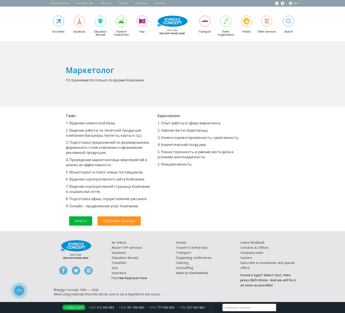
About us (106, 3)
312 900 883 (101, 307)
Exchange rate (85, 3)
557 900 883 (192, 307)
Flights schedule (59, 3)
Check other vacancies (119, 221)
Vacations (119, 252)
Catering (182, 262)
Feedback (141, 3)
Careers (123, 3)
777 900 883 (161, 307)
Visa (115, 267)
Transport (183, 252)
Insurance (119, 273)
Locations (159, 3)
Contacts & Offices (254, 247)
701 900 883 (131, 307)
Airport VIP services (127, 247)
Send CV (80, 221)
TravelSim (119, 262)
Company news (251, 252)
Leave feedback (252, 242)
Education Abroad (125, 257)
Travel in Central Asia (191, 247)
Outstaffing (184, 267)
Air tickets (119, 242)
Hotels (181, 242)
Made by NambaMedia (192, 273)
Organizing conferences (194, 257)
